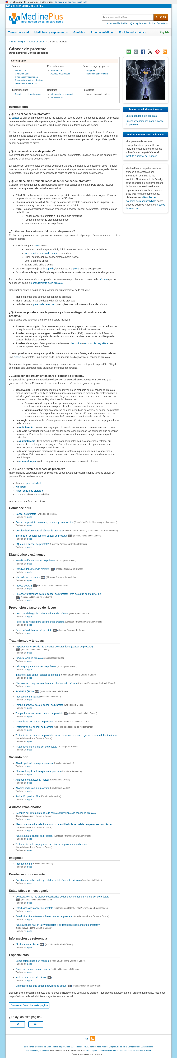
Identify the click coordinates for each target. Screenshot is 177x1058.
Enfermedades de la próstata (141, 115)
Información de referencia (62, 94)
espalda (50, 268)
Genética (79, 32)
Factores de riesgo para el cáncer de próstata (40, 621)
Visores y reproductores (112, 1047)
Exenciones (29, 1047)
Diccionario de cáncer (27, 944)
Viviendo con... (57, 70)
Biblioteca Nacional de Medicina (27, 6)
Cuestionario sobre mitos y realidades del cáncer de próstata (48, 880)
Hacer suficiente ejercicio (29, 490)
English (164, 32)
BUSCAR (161, 17)
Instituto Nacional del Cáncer (31, 977)
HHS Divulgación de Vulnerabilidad (138, 1047)
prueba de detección (44, 304)
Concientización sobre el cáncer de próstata (39, 530)
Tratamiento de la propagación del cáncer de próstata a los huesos (51, 844)
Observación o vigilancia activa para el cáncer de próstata (47, 683)
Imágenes (90, 70)
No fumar (21, 487)
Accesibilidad (76, 1047)
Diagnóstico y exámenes (26, 77)
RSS (89, 1038)
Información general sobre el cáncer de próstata (41, 535)
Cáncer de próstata (26, 514)
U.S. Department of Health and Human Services (106, 1051)
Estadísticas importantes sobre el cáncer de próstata (44, 916)
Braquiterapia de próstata (29, 658)
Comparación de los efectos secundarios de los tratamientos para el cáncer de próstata (62, 896)
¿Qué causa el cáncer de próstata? (34, 835)
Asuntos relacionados (60, 74)
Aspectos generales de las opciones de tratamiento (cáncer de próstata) (54, 646)
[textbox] (128, 17)
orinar (37, 245)
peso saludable (34, 483)
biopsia (17, 357)
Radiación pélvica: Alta (28, 796)
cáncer (15, 117)
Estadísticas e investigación (27, 94)
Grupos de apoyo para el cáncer (33, 969)
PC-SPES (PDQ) (25, 691)
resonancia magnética (96, 343)
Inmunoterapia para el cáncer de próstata (38, 674)
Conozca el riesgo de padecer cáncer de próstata (42, 613)
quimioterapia (27, 441)
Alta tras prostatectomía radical (32, 779)
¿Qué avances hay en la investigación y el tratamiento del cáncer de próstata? (58, 924)
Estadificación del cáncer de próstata (35, 560)
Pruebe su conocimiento (97, 74)
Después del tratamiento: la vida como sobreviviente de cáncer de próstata (56, 813)
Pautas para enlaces (92, 1047)
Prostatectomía (24, 863)
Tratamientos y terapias (26, 83)
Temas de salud (18, 32)
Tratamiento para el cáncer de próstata (36, 746)
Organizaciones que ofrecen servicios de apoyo (41, 985)
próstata (103, 279)
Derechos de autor (43, 1047)
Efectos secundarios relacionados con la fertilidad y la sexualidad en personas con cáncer (64, 824)
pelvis (76, 268)
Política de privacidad (61, 1047)
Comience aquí (22, 74)
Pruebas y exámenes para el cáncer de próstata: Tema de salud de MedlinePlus (58, 594)
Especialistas (56, 97)
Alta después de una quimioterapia (34, 763)
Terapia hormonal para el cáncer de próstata (39, 705)
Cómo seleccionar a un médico (32, 960)
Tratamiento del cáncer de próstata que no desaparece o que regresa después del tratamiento (66, 735)
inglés (29, 517)
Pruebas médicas (102, 32)
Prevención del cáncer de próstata (34, 630)
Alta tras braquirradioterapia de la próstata (38, 771)
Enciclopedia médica (132, 32)
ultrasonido (76, 343)
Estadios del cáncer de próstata (32, 569)
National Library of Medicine (37, 1051)
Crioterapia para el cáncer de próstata (36, 666)
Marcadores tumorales (28, 577)
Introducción (20, 70)
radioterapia (26, 427)
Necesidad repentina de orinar (41, 253)
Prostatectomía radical (28, 696)
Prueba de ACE (24, 585)
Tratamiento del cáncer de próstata (34, 721)
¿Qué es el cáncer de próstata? (32, 544)
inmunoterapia (27, 461)
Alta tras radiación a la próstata (32, 788)
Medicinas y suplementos (51, 32)
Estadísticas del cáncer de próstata (34, 908)
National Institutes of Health (139, 1051)
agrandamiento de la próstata (47, 283)
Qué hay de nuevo (138, 23)
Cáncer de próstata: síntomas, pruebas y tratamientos (44, 522)
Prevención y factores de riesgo (29, 80)
